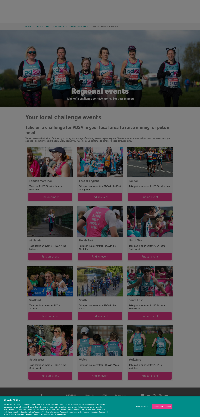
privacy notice (76, 412)
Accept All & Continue (162, 406)
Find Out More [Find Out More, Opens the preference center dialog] (142, 406)
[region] (100, 406)
